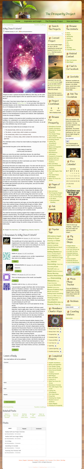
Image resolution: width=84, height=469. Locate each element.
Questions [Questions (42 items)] (57, 285)
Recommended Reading (54, 201)
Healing (69, 38)
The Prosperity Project (60, 14)
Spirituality (70, 37)
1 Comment (17, 448)
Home (17, 21)
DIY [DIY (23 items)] (48, 249)
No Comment (18, 434)
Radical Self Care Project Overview (15, 432)
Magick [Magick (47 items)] (50, 271)
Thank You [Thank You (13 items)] (59, 296)
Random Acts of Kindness (53, 161)
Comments (39, 429)
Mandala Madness (72, 253)
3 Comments (17, 443)
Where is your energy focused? (7, 415)
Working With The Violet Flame (24, 415)
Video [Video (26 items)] (49, 300)
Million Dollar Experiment (53, 150)
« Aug (68, 186)
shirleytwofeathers (27, 32)
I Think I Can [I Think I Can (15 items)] (59, 264)
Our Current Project (56, 197)
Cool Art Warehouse (73, 263)
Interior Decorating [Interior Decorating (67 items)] (52, 263)
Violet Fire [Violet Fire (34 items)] (54, 300)
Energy (27, 230)
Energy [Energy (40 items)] (52, 249)
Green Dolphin (71, 259)
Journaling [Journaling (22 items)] (50, 267)
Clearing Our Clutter (55, 130)
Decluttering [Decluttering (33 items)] (51, 247)
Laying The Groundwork (52, 142)
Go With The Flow (72, 251)
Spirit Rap (52, 169)
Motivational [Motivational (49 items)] (58, 275)
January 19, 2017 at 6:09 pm (25, 253)
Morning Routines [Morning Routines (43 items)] (52, 274)
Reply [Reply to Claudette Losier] (15, 350)
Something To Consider (11, 446)
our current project (53, 82)
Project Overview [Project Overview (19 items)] (52, 283)
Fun (68, 44)
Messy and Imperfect (55, 147)
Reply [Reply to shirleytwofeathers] (15, 250)
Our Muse (53, 199)
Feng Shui (52, 132)
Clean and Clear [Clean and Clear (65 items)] (53, 242)
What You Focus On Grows (55, 180)
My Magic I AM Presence (33, 415)
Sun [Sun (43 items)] (55, 295)
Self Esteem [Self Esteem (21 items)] (55, 292)
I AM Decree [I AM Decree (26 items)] (55, 258)
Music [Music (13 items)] (48, 278)
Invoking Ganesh (54, 140)
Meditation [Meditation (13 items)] (60, 271)
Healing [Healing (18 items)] (54, 254)
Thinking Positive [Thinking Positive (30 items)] (52, 298)
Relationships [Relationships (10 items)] (56, 287)
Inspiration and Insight (32, 21)
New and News (72, 21)
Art (67, 42)
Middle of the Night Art (72, 256)
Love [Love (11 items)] (58, 269)
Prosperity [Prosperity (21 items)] (50, 285)
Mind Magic (70, 62)
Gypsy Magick (53, 136)
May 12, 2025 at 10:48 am (30, 284)
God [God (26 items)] (60, 252)
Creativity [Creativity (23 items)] (55, 245)
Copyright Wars (71, 50)
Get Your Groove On (73, 249)
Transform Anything (39, 25)
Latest (9, 428)
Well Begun (52, 177)
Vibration (31, 230)
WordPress (35, 467)
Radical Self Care (54, 51)
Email (5, 389)
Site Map (69, 48)
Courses (50, 460)
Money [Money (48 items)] (49, 273)
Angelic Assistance (54, 128)
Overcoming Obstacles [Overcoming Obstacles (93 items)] (54, 279)
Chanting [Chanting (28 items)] (50, 241)
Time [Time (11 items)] (60, 298)
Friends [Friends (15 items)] (57, 249)
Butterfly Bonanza (72, 261)
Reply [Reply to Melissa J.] (15, 281)
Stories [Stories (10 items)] (51, 296)
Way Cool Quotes (72, 60)
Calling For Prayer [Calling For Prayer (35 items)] (53, 238)
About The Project (55, 86)
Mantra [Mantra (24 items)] (55, 271)
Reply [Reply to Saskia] (15, 261)
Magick (69, 35)
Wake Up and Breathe (41, 415)
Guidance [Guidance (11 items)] (49, 254)
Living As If (52, 145)
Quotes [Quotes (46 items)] (50, 287)
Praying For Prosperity (55, 156)
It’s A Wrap (8, 441)
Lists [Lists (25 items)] (55, 269)
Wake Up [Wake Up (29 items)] (60, 302)
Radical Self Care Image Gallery (14, 437)
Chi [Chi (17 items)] (54, 241)
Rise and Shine (53, 164)
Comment (6, 362)
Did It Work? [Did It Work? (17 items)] (59, 247)
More (68, 46)
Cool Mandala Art (72, 248)
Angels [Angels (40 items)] (58, 236)
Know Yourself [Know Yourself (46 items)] (52, 267)
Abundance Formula (55, 126)
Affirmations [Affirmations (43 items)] (51, 236)
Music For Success (15, 415)
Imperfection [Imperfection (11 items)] (55, 260)
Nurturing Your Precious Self (13, 451)
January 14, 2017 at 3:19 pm (32, 238)
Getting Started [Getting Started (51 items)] (53, 251)
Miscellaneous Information (53, 154)
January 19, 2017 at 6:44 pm (35, 265)
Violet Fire (36, 230)
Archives (68, 305)
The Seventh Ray (8, 25)
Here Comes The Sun (55, 138)
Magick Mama (71, 246)
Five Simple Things (54, 134)
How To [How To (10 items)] (60, 256)
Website (6, 395)
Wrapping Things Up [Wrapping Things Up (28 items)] (53, 304)
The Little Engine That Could (55, 172)
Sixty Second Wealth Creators (55, 167)
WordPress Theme (43, 467)
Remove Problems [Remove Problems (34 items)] (53, 289)
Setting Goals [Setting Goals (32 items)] (51, 293)
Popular (24, 429)
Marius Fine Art (21, 103)
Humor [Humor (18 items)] (49, 258)
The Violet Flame (14, 230)
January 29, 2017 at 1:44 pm (27, 275)
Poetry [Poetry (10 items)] (57, 281)
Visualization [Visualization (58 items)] (52, 302)
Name (5, 383)
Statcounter (69, 318)
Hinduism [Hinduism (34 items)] (54, 256)
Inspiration (70, 40)
